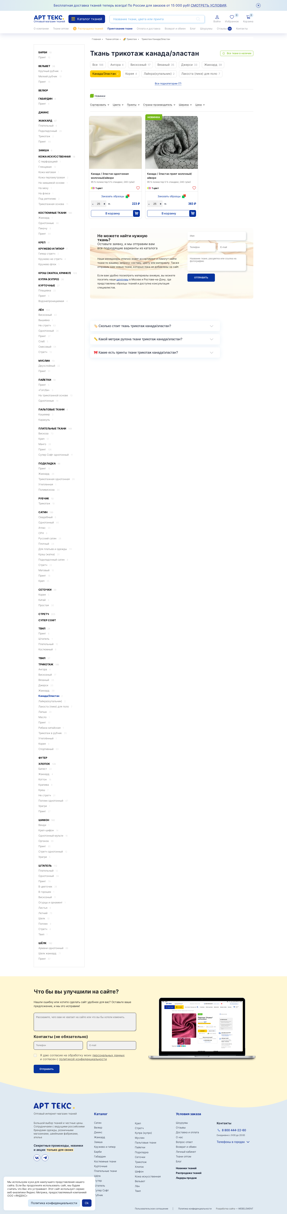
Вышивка (45, 320)
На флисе (45, 193)
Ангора (44, 669)
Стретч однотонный (52, 851)
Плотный (46, 543)
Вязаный (46, 679)
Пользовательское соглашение (151, 1208)
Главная (96, 39)
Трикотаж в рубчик (52, 733)
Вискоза (45, 433)
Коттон (44, 779)
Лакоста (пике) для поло (55, 706)
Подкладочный (50, 130)
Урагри (44, 805)
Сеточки (47, 590)
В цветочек (47, 886)
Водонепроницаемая (53, 301)
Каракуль (45, 419)
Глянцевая (47, 166)
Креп (44, 242)
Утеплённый (47, 738)
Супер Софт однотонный (55, 454)
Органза (45, 840)
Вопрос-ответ (184, 1141)
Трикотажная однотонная (56, 479)
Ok (87, 1203)
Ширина (184, 104)
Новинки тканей (186, 1168)
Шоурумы (206, 28)
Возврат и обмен (175, 28)
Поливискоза (48, 489)
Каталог (100, 1114)
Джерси (45, 685)
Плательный (47, 125)
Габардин (47, 99)
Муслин (46, 361)
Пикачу (44, 228)
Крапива (45, 784)
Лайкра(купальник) (52, 701)
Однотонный (48, 330)
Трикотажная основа (53, 203)
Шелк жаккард (49, 953)
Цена (198, 104)
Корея (43, 594)
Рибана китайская (51, 727)
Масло (44, 717)
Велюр (43, 90)
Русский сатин (49, 538)
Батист (45, 768)
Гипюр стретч (48, 253)
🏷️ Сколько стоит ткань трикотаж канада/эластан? (132, 326)
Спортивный (48, 748)
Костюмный (47, 649)
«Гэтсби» (45, 390)
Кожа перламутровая (53, 177)
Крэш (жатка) (48, 554)
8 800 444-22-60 (234, 1130)
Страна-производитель (157, 104)
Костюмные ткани (55, 213)
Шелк (43, 918)
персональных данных (108, 1055)
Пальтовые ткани (53, 410)
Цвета (116, 104)
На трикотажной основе (55, 395)
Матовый (46, 570)
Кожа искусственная (56, 157)
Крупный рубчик (50, 71)
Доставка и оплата (187, 1132)
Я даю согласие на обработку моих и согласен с (82, 1057)
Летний (45, 913)
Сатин (45, 512)
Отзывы (224, 28)
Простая (46, 605)
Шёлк (45, 943)
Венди (43, 824)
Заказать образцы (112, 196)
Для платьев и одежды (55, 549)
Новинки (100, 95)
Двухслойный (49, 365)
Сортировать (98, 104)
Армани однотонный (53, 948)
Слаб (43, 341)
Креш (43, 790)
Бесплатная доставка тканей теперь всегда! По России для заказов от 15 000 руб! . (140, 5)
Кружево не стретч (52, 258)
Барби (45, 52)
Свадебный (47, 517)
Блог (193, 28)
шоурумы (122, 279)
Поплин (44, 923)
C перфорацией (49, 161)
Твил (44, 629)
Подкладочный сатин (53, 559)
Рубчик (46, 499)
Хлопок (47, 764)
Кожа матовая (48, 172)
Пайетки (46, 380)
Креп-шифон (48, 830)
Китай (43, 599)
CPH (42, 533)
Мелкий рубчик (49, 76)
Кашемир (45, 414)
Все (97, 64)
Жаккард (47, 121)
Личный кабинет (186, 1151)
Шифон (46, 820)
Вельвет (46, 66)
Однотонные (48, 223)
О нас (179, 1137)
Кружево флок (48, 264)
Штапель (45, 638)
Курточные (49, 286)
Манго (44, 444)
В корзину (112, 213)
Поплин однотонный (53, 800)
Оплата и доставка (148, 28)
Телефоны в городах (231, 1141)
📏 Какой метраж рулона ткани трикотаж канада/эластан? (138, 339)
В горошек (46, 891)
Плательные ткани (55, 429)
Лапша (44, 711)
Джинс (43, 112)
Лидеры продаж (186, 1177)
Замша (45, 150)
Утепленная (47, 484)
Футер (42, 757)
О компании (41, 28)
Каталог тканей (86, 19)
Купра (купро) (51, 279)
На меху (45, 188)
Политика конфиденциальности (195, 1208)
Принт (44, 57)
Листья (44, 907)
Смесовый (47, 346)
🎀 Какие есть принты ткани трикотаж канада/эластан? (136, 352)
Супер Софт (47, 620)
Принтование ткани (119, 28)
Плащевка (47, 290)
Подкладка (49, 464)
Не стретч (47, 325)
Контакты (242, 28)
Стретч (45, 351)
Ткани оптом (61, 28)
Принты (132, 104)
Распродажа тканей (90, 28)
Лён (44, 310)
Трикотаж (46, 136)
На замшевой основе (53, 182)
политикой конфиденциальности (83, 1059)
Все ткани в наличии (239, 53)
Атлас (44, 527)
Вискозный (47, 314)
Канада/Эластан (50, 695)
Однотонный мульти (53, 835)
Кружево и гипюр (53, 249)
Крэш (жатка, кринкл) (57, 273)
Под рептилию (48, 198)
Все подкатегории (168, 83)
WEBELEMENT (245, 1208)
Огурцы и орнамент (52, 902)
